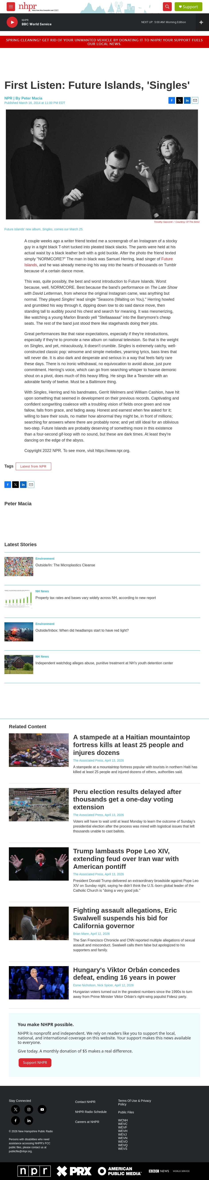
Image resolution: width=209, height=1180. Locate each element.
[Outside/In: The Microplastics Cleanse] (18, 566)
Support (190, 6)
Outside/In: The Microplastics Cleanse (65, 565)
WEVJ (122, 1134)
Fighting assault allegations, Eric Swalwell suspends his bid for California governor (125, 918)
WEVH (122, 1131)
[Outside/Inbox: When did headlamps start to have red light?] (18, 631)
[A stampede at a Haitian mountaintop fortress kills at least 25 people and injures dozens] (39, 750)
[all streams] (202, 22)
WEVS (122, 1148)
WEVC (122, 1124)
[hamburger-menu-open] (11, 6)
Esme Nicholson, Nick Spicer (93, 985)
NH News (42, 591)
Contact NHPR (85, 1102)
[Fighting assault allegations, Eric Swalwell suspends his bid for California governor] (39, 923)
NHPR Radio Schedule (91, 1112)
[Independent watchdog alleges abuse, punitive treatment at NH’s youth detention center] (18, 664)
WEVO (123, 1141)
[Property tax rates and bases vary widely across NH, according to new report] (18, 599)
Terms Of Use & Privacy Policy (134, 1102)
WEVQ (123, 1145)
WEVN (122, 1138)
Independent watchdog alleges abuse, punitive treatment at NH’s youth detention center (104, 663)
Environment (45, 558)
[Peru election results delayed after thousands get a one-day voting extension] (39, 804)
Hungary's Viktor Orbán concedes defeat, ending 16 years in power (126, 973)
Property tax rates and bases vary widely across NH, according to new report (95, 598)
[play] (12, 22)
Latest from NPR (33, 466)
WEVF (122, 1127)
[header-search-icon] (167, 6)
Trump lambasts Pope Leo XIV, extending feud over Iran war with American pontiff (126, 858)
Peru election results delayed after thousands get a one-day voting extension (127, 799)
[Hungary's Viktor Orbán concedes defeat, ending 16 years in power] (39, 982)
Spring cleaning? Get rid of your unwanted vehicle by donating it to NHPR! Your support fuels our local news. (104, 42)
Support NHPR (35, 1062)
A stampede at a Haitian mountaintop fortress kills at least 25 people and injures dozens (131, 744)
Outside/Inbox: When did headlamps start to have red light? (82, 630)
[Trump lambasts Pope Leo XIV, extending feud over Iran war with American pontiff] (39, 864)
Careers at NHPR (87, 1122)
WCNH (123, 1120)
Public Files (126, 1112)
